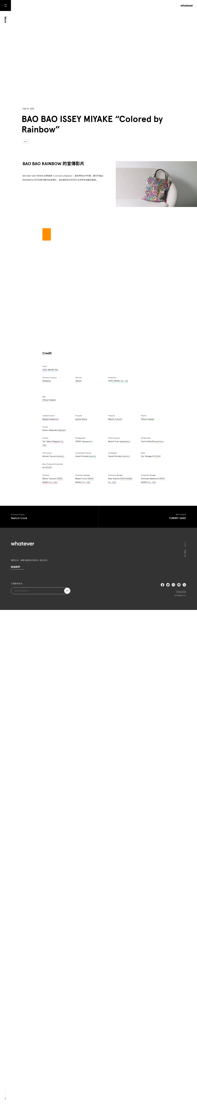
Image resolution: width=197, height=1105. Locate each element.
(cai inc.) (60, 951)
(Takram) (62, 925)
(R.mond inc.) (158, 937)
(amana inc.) (87, 937)
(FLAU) (157, 951)
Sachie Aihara (81, 914)
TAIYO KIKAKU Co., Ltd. (118, 876)
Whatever (46, 876)
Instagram (173, 1080)
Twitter (168, 1080)
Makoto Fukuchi (115, 914)
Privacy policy (181, 1086)
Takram (78, 876)
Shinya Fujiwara (49, 895)
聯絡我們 (15, 1062)
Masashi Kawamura (50, 914)
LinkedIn (179, 1080)
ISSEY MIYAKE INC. (50, 865)
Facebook (162, 1080)
